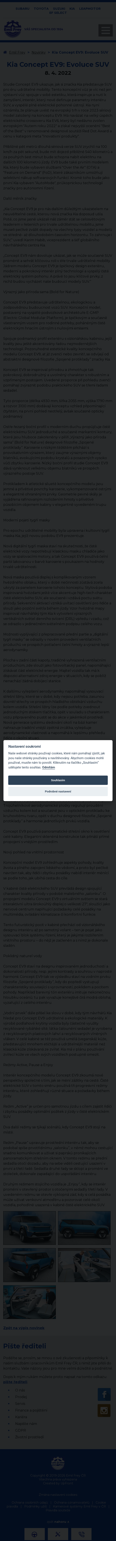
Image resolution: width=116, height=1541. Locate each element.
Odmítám (48, 767)
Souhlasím (58, 780)
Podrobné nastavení (58, 791)
